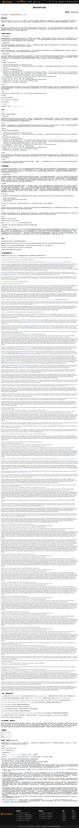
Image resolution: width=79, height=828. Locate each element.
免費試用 (64, 820)
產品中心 (35, 1)
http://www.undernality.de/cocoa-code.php (13, 754)
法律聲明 (73, 814)
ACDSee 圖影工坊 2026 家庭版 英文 (46, 816)
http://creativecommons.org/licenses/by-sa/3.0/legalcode (31, 321)
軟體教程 (64, 814)
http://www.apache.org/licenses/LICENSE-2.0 (9, 273)
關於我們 (73, 813)
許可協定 (73, 818)
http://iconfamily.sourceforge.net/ (18, 772)
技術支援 (64, 816)
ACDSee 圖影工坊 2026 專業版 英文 (46, 814)
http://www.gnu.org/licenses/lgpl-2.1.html (43, 326)
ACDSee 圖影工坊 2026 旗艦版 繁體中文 (24, 814)
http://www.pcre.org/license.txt (11, 756)
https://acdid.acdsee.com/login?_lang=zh (11, 222)
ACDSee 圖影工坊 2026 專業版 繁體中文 (24, 816)
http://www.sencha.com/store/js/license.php (47, 299)
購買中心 (25, 1)
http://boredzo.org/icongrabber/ (59, 769)
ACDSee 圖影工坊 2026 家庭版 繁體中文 (24, 818)
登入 (50, 1)
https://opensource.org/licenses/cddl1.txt (67, 458)
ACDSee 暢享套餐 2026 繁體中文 (22, 813)
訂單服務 (64, 818)
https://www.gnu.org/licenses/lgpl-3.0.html (22, 472)
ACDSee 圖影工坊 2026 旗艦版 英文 (46, 813)
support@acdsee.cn (9, 736)
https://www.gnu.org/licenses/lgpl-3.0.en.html (41, 315)
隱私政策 (73, 816)
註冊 (53, 1)
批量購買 (30, 1)
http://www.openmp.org (47, 799)
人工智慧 (18, 1)
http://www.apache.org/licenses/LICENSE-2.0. (10, 800)
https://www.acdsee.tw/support (15, 106)
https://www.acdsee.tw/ (8, 734)
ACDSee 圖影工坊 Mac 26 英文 (45, 818)
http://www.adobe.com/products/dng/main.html (54, 261)
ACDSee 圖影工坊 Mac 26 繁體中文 (23, 820)
